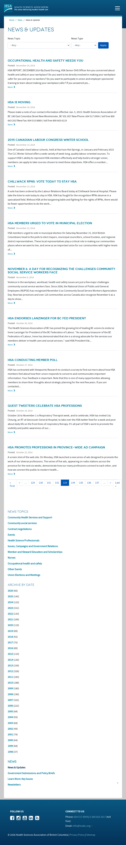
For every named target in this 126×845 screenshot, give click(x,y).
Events (11, 534)
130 (41, 482)
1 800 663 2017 (98, 817)
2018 (10, 636)
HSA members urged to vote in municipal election (50, 223)
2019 (10, 631)
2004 (10, 717)
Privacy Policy (77, 835)
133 (66, 483)
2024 (10, 602)
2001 (10, 734)
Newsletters (14, 784)
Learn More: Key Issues (20, 779)
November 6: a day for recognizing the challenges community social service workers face (61, 270)
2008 (10, 694)
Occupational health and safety (25, 563)
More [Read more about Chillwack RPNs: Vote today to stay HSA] (10, 207)
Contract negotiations (20, 529)
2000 (10, 740)
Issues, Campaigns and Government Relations (33, 546)
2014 (10, 659)
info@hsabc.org (81, 826)
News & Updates (16, 767)
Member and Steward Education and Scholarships (35, 552)
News (20, 20)
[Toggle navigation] (117, 8)
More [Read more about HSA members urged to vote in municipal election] (10, 253)
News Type (77, 38)
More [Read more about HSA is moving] (10, 124)
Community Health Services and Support (30, 517)
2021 (10, 619)
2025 (10, 596)
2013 (10, 665)
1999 (10, 746)
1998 (10, 751)
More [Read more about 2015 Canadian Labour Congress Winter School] (10, 166)
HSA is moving (19, 102)
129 (33, 482)
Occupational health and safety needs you (45, 60)
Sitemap (90, 835)
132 (57, 482)
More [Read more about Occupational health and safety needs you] (10, 87)
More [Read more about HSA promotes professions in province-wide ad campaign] (10, 474)
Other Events (15, 569)
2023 (10, 608)
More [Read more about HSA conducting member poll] (10, 390)
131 (49, 482)
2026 (10, 590)
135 (81, 482)
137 (98, 482)
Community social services (22, 523)
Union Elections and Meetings (24, 575)
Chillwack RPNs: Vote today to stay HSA (42, 181)
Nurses (11, 557)
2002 (10, 728)
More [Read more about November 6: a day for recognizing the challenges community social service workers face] (10, 303)
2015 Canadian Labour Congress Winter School (48, 140)
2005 (10, 711)
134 (73, 482)
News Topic (14, 38)
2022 (10, 613)
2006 (10, 705)
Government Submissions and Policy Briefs (31, 773)
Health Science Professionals (23, 540)
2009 (10, 688)
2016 (10, 648)
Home (11, 20)
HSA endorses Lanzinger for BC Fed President (47, 318)
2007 (10, 700)
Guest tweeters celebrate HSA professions (45, 406)
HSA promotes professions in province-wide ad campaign (56, 447)
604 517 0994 (81, 817)
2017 (10, 642)
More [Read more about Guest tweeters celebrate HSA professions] (10, 432)
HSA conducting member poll (33, 360)
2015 (10, 654)
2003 (10, 723)
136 (90, 482)
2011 (10, 677)
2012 (10, 671)
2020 (10, 625)
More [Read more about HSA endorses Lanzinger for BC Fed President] (10, 344)
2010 (10, 682)
